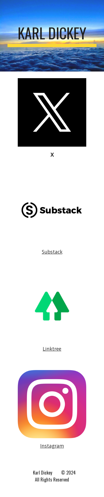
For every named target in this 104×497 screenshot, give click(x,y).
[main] (52, 35)
